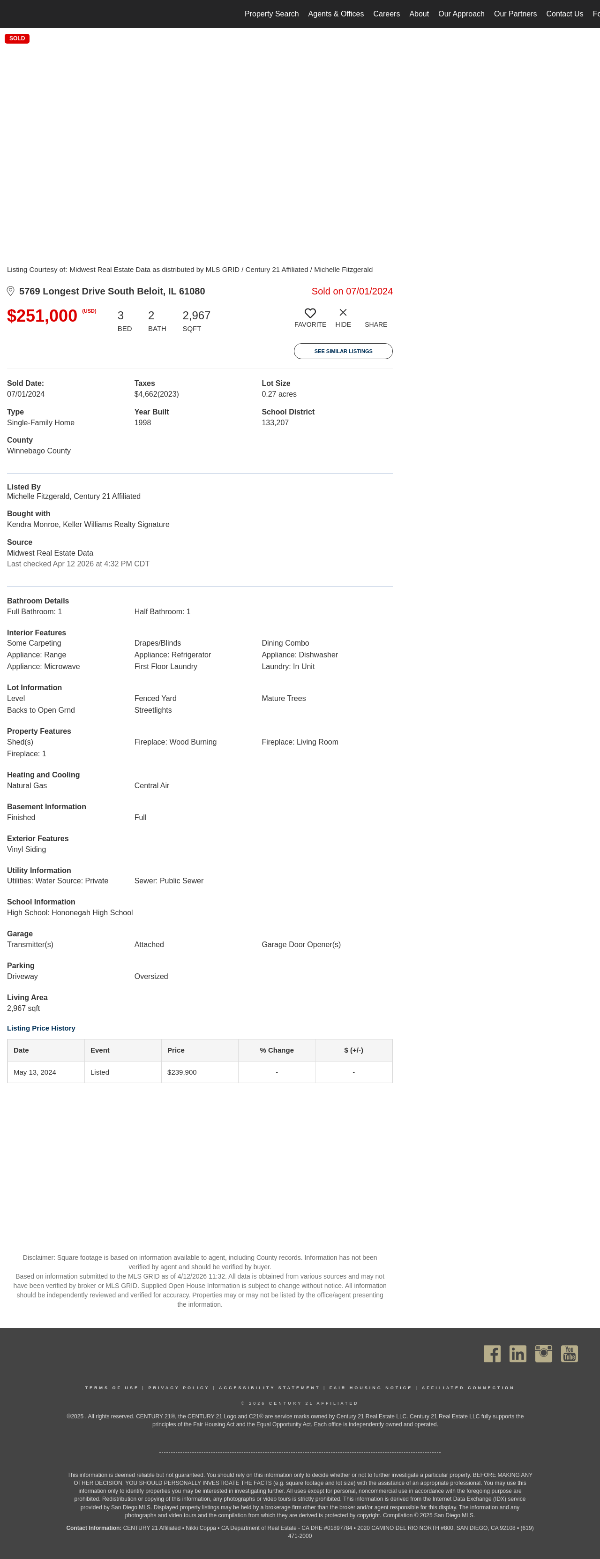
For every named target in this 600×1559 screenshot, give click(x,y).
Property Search (272, 14)
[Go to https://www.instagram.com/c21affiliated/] (543, 1354)
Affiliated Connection (468, 1388)
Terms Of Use (112, 1388)
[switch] (310, 322)
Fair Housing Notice (371, 1388)
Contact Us (565, 14)
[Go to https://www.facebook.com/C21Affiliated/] (492, 1354)
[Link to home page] (12, 14)
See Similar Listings (344, 351)
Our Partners (515, 14)
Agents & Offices (336, 14)
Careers (386, 14)
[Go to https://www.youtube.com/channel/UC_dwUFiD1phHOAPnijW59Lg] (569, 1354)
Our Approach (461, 14)
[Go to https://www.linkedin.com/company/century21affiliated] (518, 1354)
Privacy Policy (179, 1388)
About (419, 14)
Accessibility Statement (270, 1388)
